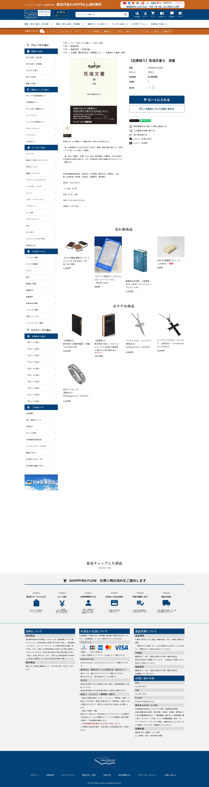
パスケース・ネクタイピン (36, 180)
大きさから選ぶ (32, 70)
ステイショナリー (33, 219)
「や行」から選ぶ (33, 388)
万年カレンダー (32, 167)
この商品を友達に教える (142, 130)
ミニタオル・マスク (33, 186)
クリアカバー (31, 135)
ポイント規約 (31, 433)
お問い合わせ (170, 775)
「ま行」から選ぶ (33, 381)
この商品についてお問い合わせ (156, 108)
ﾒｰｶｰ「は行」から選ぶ (80, 43)
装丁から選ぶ (31, 77)
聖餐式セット (109, 31)
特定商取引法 (124, 775)
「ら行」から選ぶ (33, 394)
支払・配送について (33, 420)
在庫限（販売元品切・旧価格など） (86, 52)
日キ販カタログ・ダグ (34, 459)
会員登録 (50, 775)
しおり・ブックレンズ (34, 199)
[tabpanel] (93, 91)
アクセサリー (78, 31)
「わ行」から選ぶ (33, 401)
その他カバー (31, 141)
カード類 (29, 212)
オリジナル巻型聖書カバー (36, 95)
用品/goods (31, 245)
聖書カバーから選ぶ (96, 24)
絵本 (120, 31)
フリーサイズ (31, 115)
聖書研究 (75, 46)
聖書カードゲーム (33, 173)
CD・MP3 (30, 232)
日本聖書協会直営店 (33, 439)
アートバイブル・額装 (34, 323)
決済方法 (107, 775)
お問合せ (29, 426)
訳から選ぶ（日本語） (34, 57)
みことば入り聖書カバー (35, 109)
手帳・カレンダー (33, 316)
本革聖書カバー (32, 102)
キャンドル (30, 153)
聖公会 (156, 31)
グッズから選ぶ (118, 24)
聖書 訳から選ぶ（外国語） (69, 24)
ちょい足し (145, 31)
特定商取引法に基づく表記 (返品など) (148, 126)
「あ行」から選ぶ (33, 342)
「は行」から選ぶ (33, 375)
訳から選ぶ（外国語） (34, 64)
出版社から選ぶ (158, 24)
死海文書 (86, 49)
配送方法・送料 (89, 775)
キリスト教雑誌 (93, 31)
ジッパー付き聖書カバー (35, 122)
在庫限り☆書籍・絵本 (115, 52)
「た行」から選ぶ (33, 362)
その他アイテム (138, 24)
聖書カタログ (31, 452)
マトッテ (52, 31)
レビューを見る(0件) (140, 138)
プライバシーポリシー (147, 775)
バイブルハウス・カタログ (36, 446)
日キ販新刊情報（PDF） (35, 466)
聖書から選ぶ (31, 83)
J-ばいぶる (64, 31)
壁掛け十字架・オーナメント (37, 160)
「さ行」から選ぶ (33, 355)
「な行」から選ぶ (33, 368)
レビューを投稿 (138, 143)
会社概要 (29, 413)
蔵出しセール (132, 31)
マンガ (28, 270)
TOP (65, 43)
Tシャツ (29, 193)
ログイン (35, 775)
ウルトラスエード (33, 128)
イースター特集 (32, 257)
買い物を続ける (138, 134)
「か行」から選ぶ (33, 349)
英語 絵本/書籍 (32, 303)
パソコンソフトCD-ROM (35, 239)
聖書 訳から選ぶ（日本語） (37, 24)
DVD (27, 225)
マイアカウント (68, 775)
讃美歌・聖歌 (31, 283)
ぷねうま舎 (98, 43)
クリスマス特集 (32, 310)
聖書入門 (167, 31)
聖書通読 (29, 297)
